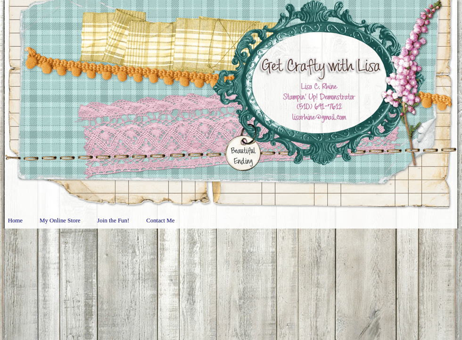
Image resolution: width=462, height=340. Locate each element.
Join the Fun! (113, 220)
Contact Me (160, 220)
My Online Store (60, 220)
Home (15, 220)
